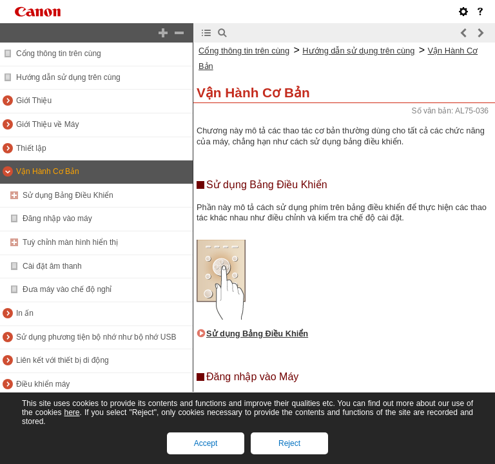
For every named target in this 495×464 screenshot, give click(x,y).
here (71, 412)
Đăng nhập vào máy (57, 218)
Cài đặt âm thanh (52, 266)
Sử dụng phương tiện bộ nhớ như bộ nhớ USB (96, 337)
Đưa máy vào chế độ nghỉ (67, 289)
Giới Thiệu (34, 100)
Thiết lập (31, 148)
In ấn (25, 313)
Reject (289, 443)
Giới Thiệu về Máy (47, 124)
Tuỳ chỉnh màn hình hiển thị (70, 242)
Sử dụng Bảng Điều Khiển (68, 195)
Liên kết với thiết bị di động (62, 360)
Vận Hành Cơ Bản (47, 171)
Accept (206, 443)
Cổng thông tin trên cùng (58, 53)
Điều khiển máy (43, 384)
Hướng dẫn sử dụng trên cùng (68, 77)
